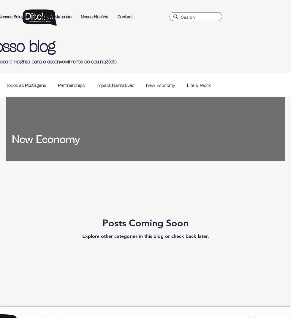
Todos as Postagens (26, 85)
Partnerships (71, 85)
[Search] (195, 17)
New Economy (160, 85)
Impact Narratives (115, 85)
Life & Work (199, 85)
